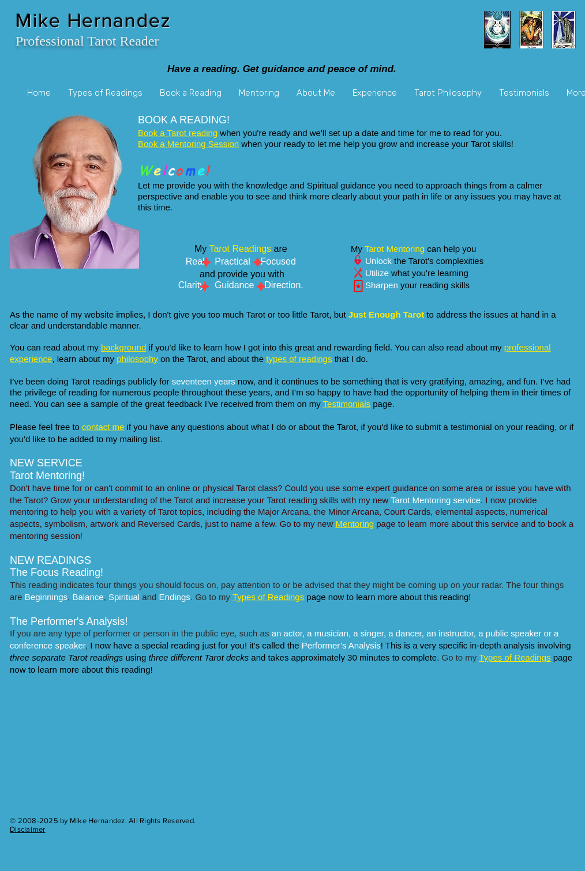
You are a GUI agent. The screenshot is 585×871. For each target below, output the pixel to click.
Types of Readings (268, 597)
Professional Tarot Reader (87, 40)
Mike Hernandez (93, 20)
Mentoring (354, 524)
